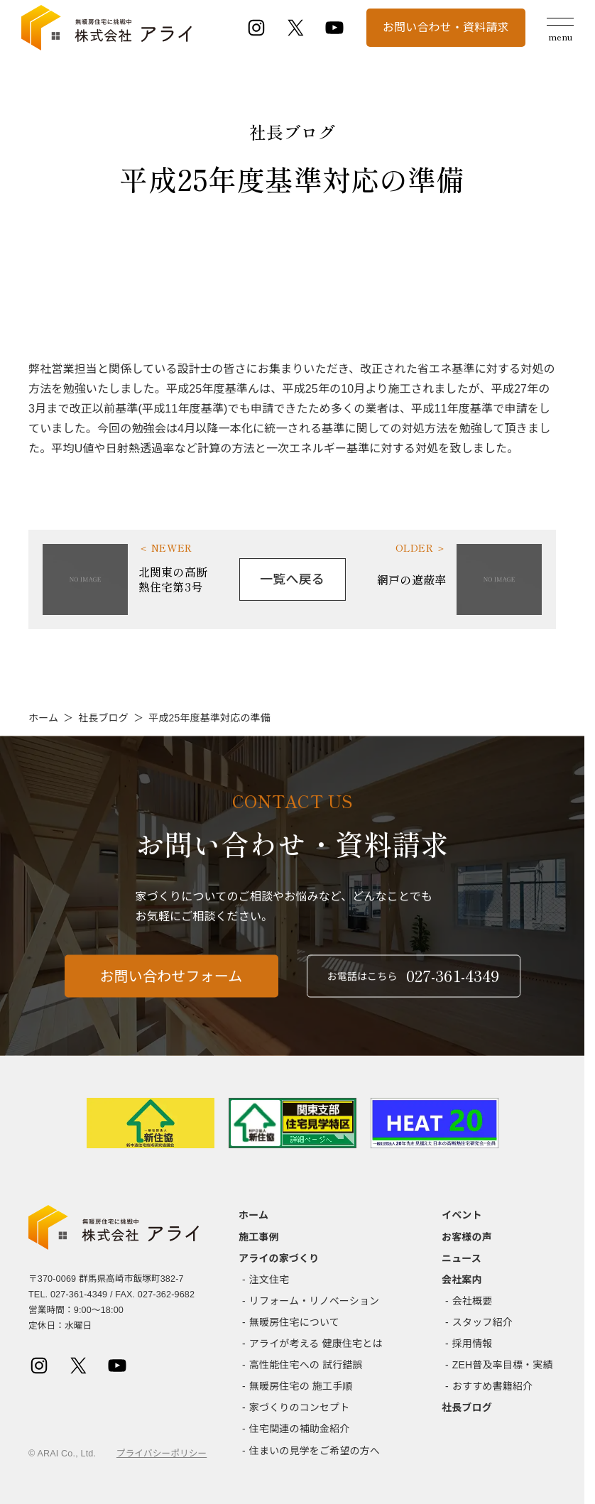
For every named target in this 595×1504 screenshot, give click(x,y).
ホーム (43, 718)
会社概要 (472, 1301)
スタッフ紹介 (482, 1322)
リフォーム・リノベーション (314, 1301)
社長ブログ (103, 718)
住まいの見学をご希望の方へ (314, 1450)
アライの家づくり (279, 1258)
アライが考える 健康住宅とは (316, 1343)
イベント (462, 1215)
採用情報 (472, 1343)
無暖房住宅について (294, 1322)
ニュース (461, 1258)
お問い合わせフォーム (171, 988)
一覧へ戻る (292, 579)
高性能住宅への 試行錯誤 (306, 1365)
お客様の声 (467, 1237)
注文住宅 (269, 1279)
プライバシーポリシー (161, 1454)
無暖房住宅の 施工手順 (301, 1386)
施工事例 (259, 1237)
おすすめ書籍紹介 (492, 1386)
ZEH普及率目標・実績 (502, 1365)
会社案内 (462, 1279)
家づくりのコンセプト (299, 1407)
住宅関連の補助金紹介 (299, 1428)
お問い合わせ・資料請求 (446, 27)
